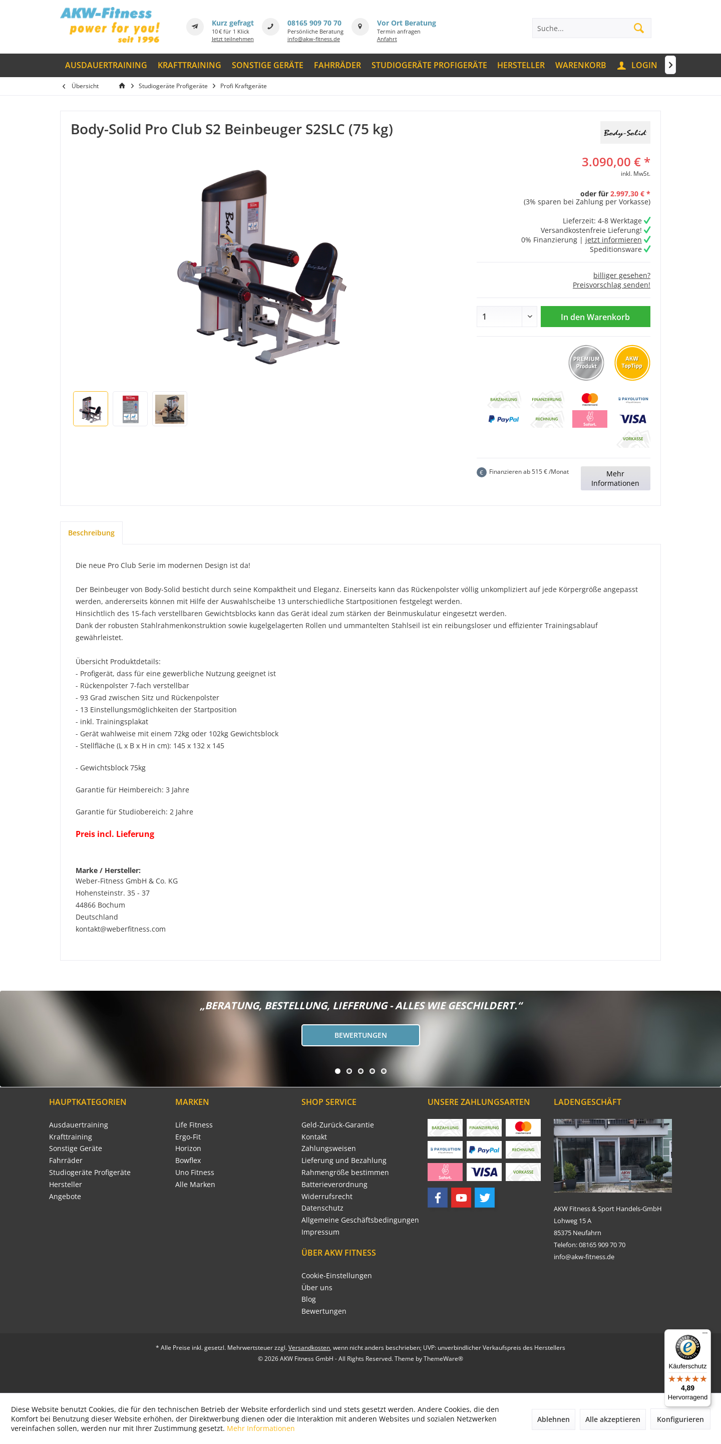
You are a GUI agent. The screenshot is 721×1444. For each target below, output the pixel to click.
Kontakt (314, 1136)
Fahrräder (66, 1160)
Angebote (65, 1196)
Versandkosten (309, 1347)
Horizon (188, 1148)
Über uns (316, 1287)
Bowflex (188, 1160)
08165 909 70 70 (314, 23)
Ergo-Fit (188, 1136)
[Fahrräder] (337, 65)
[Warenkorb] (581, 65)
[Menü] (705, 1335)
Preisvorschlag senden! (611, 285)
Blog (308, 1299)
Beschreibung (91, 532)
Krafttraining (70, 1136)
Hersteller (65, 1184)
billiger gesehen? (621, 275)
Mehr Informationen (615, 478)
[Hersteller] (521, 65)
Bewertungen (360, 1035)
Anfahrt (387, 39)
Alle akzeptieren (612, 1419)
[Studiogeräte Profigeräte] (429, 65)
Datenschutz (322, 1208)
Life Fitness (194, 1124)
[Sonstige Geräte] (268, 65)
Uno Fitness (194, 1172)
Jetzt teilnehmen (233, 39)
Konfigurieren (680, 1419)
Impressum (320, 1232)
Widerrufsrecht (326, 1196)
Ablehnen (553, 1419)
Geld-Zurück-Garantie (337, 1124)
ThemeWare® (443, 1358)
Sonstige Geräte (75, 1148)
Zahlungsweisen (328, 1148)
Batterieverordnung (334, 1184)
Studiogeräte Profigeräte (90, 1172)
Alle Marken (195, 1184)
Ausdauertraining (78, 1124)
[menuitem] (106, 65)
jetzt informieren (613, 239)
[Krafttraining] (190, 65)
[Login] (637, 65)
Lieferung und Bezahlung (344, 1160)
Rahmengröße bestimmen (345, 1172)
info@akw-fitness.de (313, 39)
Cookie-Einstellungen (336, 1275)
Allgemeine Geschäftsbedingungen (360, 1220)
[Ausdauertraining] (106, 65)
